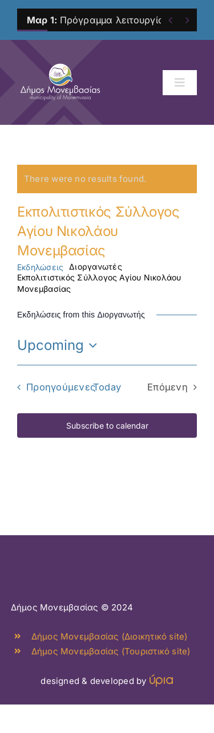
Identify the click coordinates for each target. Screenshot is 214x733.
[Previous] (170, 20)
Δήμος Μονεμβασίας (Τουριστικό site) (111, 651)
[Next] (187, 20)
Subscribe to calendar (107, 425)
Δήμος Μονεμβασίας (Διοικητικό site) (109, 636)
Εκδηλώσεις (40, 267)
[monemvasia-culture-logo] (60, 61)
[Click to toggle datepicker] (60, 345)
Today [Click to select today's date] (107, 387)
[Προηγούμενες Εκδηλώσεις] (53, 387)
